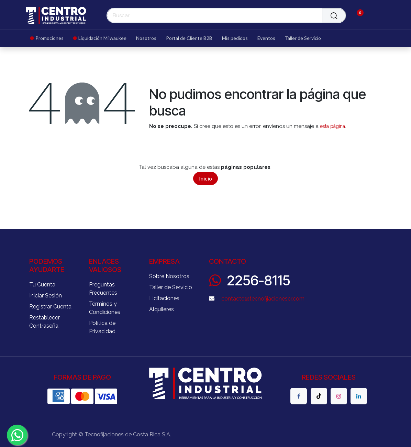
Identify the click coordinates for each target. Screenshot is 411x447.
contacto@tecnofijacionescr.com (262, 298)
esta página (332, 126)
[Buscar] (334, 15)
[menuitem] (49, 38)
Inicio (205, 178)
